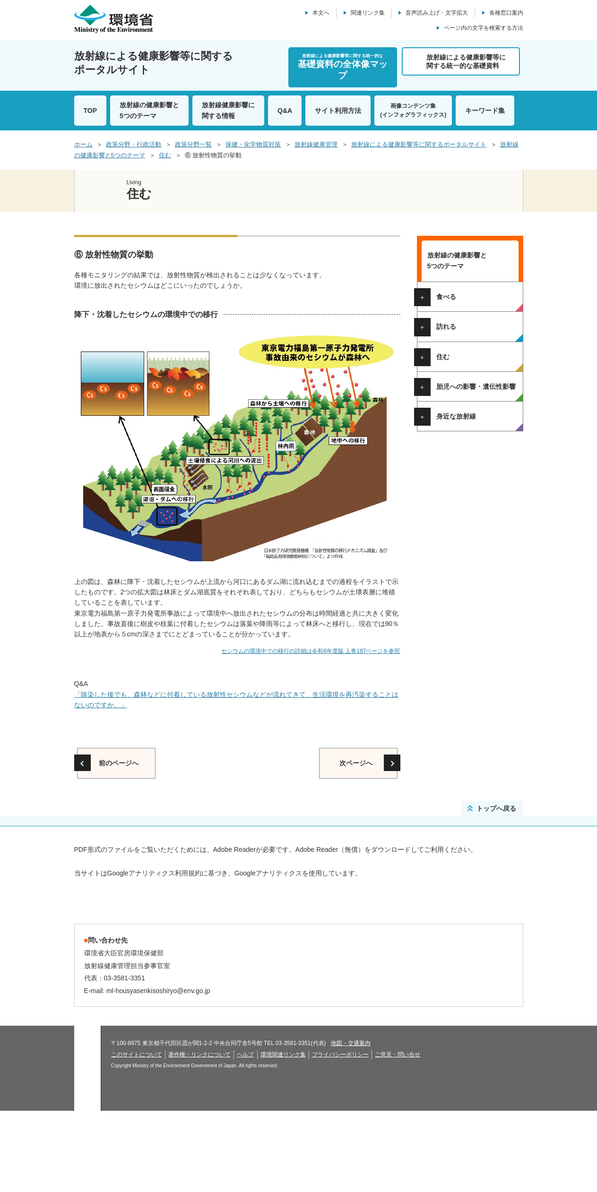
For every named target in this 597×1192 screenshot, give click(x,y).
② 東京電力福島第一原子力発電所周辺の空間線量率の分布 (473, 404)
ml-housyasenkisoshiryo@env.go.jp (158, 1072)
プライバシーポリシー (340, 1135)
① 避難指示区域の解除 (468, 384)
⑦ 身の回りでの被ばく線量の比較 (471, 485)
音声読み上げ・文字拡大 (437, 12)
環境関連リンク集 (283, 1135)
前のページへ (118, 763)
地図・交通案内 (351, 1124)
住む (165, 155)
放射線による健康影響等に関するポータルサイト (418, 144)
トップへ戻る (496, 808)
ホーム (83, 144)
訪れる (446, 326)
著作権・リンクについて (199, 1135)
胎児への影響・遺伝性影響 (476, 517)
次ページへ (355, 763)
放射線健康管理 (315, 144)
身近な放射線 (456, 547)
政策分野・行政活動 (133, 144)
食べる (446, 296)
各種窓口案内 (506, 12)
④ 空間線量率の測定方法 (471, 445)
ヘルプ (245, 1135)
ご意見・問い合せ (397, 1135)
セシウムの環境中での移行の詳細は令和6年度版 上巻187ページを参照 (310, 651)
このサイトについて (136, 1135)
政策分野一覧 (193, 144)
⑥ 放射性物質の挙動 (464, 469)
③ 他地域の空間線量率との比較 (471, 429)
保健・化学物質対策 (253, 144)
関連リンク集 (368, 12)
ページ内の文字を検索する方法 (483, 28)
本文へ (320, 12)
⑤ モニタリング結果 (464, 457)
